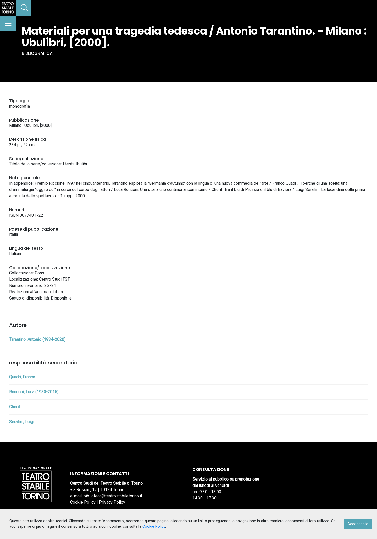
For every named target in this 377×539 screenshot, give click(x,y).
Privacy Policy (112, 502)
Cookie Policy (83, 502)
